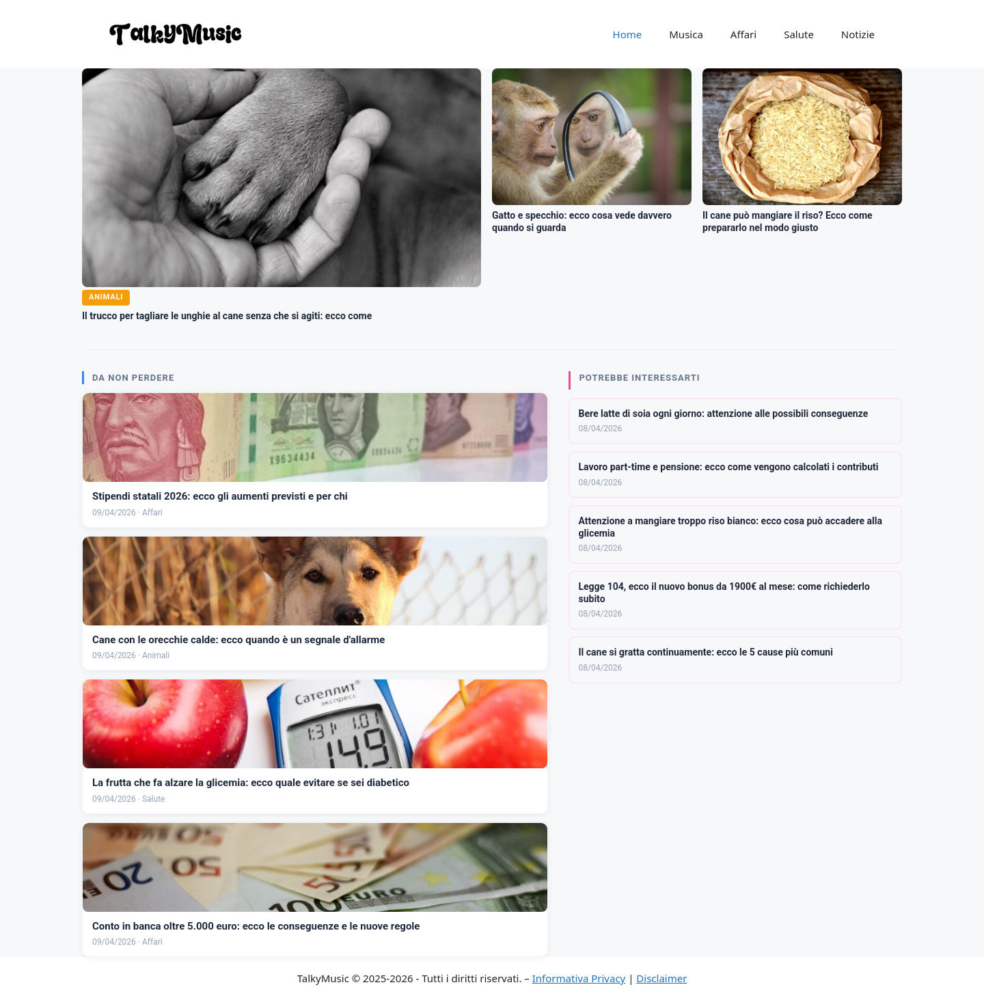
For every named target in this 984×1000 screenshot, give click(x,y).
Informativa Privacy (578, 978)
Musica (686, 34)
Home (627, 34)
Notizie (858, 34)
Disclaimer (661, 978)
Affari (743, 34)
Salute (799, 34)
